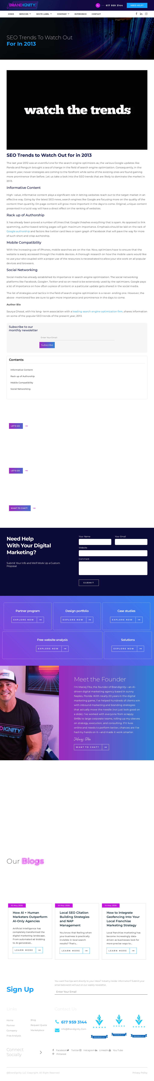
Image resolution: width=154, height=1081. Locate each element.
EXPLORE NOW (23, 620)
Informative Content (22, 369)
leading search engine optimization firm (98, 311)
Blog (33, 994)
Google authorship (18, 231)
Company (12, 1004)
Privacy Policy (139, 1046)
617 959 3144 (114, 5)
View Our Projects (24, 835)
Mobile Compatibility (22, 382)
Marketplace (37, 1004)
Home (10, 994)
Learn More (24, 920)
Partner (11, 999)
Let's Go (15, 426)
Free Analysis (14, 1009)
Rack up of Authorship (23, 376)
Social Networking (21, 389)
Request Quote (39, 999)
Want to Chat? (19, 508)
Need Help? (137, 5)
